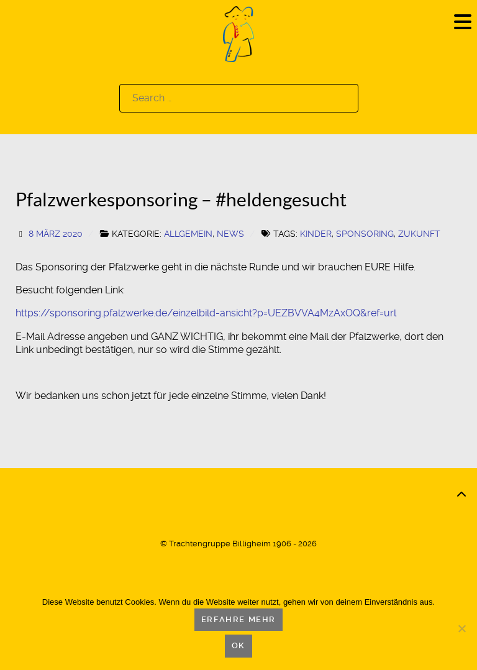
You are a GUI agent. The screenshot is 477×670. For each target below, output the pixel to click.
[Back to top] (461, 494)
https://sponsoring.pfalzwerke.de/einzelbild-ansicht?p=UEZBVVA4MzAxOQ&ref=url (206, 313)
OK (238, 645)
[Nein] (461, 628)
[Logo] (238, 33)
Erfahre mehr (238, 619)
